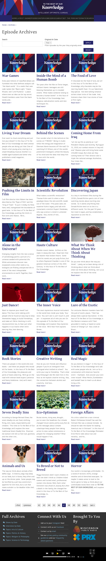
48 (69, 503)
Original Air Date (51, 37)
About (61, 17)
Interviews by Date (13, 524)
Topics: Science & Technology (17, 538)
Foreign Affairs (82, 410)
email (54, 529)
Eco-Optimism (47, 410)
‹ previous (27, 503)
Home (8, 17)
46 (59, 503)
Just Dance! (10, 303)
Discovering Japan (84, 188)
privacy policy (52, 533)
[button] (47, 553)
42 (39, 503)
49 (74, 503)
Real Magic (79, 356)
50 (79, 503)
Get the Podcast (75, 17)
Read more (6, 100)
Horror (76, 463)
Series (50, 17)
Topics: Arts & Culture (14, 527)
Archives (11, 22)
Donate (88, 17)
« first (18, 503)
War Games (10, 73)
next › (85, 503)
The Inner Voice (49, 303)
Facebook (60, 525)
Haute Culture (47, 243)
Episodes (28, 17)
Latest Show (17, 17)
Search (96, 17)
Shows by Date (11, 520)
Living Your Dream (16, 131)
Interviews (39, 17)
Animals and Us (13, 463)
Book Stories (11, 356)
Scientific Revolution (52, 188)
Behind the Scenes (50, 131)
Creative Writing (49, 356)
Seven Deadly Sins (15, 410)
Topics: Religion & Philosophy (17, 534)
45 (54, 503)
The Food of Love (83, 73)
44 (49, 503)
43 (44, 503)
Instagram (56, 521)
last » (92, 503)
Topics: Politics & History (15, 531)
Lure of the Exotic (84, 303)
